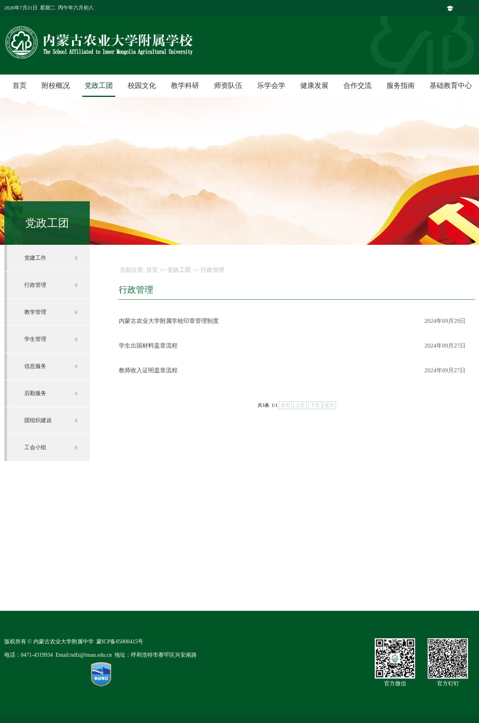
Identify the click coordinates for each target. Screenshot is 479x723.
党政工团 (99, 85)
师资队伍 (228, 85)
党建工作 (35, 258)
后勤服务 (35, 393)
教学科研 (185, 85)
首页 (20, 85)
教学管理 (35, 312)
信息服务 (35, 366)
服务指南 (400, 85)
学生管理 (35, 339)
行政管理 (35, 285)
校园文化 (142, 85)
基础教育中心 (451, 85)
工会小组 (35, 447)
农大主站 (460, 8)
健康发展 (314, 85)
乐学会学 (271, 85)
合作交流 (357, 85)
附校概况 (56, 85)
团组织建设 (38, 420)
